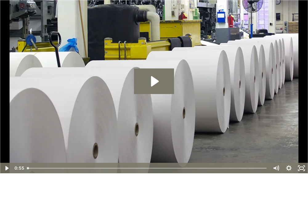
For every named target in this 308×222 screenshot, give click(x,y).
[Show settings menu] (288, 168)
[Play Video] (6, 168)
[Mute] (276, 168)
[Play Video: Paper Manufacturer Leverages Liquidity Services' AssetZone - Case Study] (154, 81)
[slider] (147, 168)
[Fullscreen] (301, 168)
